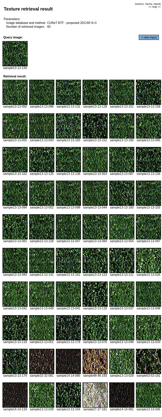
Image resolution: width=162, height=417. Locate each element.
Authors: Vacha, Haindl (148, 3)
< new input (149, 37)
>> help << (154, 6)
